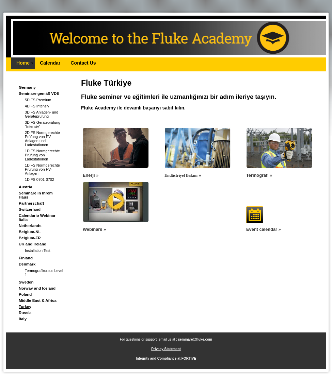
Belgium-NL (30, 232)
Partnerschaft (31, 203)
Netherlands (30, 226)
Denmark (27, 264)
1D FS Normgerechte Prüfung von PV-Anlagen (42, 169)
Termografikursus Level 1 (44, 273)
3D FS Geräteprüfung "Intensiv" (42, 124)
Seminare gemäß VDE (39, 93)
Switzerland (30, 209)
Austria (25, 187)
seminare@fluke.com (195, 339)
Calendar (50, 63)
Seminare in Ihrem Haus (36, 195)
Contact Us (83, 63)
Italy (23, 319)
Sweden (26, 282)
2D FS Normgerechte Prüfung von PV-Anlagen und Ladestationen (42, 139)
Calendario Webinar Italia (37, 217)
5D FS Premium (38, 100)
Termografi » (259, 175)
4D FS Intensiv (37, 106)
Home (23, 63)
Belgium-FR (30, 238)
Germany (27, 87)
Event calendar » (263, 229)
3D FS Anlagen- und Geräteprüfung (41, 114)
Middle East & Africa (38, 300)
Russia (25, 313)
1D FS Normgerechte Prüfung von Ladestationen (42, 155)
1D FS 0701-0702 (39, 179)
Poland (25, 294)
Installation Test (37, 250)
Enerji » (90, 175)
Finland (26, 258)
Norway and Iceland (37, 288)
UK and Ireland (32, 244)
